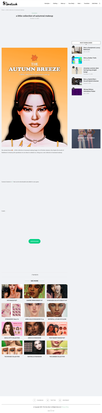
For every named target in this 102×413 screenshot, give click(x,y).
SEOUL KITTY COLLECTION (12, 338)
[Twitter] (51, 400)
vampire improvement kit (34, 300)
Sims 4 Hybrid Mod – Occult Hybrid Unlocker (91, 80)
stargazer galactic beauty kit (57, 300)
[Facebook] (38, 400)
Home (3, 10)
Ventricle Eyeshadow (34, 356)
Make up (63, 3)
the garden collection (57, 356)
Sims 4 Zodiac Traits (90, 58)
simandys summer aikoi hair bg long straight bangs (91, 70)
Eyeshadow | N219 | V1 (12, 319)
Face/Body (71, 3)
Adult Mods (94, 3)
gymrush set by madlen (86, 138)
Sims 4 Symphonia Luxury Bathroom (92, 48)
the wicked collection (12, 356)
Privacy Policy (65, 407)
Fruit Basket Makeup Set (57, 338)
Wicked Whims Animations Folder (89, 90)
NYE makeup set (12, 300)
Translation (86, 3)
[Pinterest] (63, 400)
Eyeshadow (34, 13)
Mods (79, 3)
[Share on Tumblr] (37, 275)
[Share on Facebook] (32, 275)
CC (12, 182)
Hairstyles (47, 3)
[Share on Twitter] (34, 275)
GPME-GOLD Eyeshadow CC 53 (34, 319)
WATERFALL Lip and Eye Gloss (57, 319)
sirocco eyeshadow (34, 338)
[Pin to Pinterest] (35, 275)
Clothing (55, 3)
